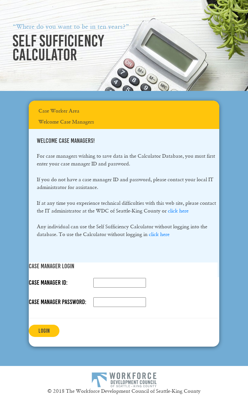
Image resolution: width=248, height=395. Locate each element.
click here (178, 211)
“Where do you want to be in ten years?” (71, 26)
